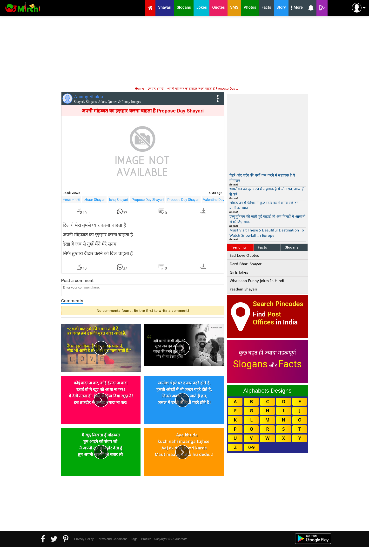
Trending (238, 247)
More (297, 8)
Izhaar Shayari (94, 200)
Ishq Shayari (118, 200)
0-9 (251, 447)
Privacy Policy (84, 539)
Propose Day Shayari (148, 200)
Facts (262, 247)
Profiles (146, 539)
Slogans (291, 247)
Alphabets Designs (267, 390)
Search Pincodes (278, 304)
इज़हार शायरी (71, 200)
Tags (134, 539)
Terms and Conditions (112, 539)
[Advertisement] (184, 50)
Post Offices (267, 318)
